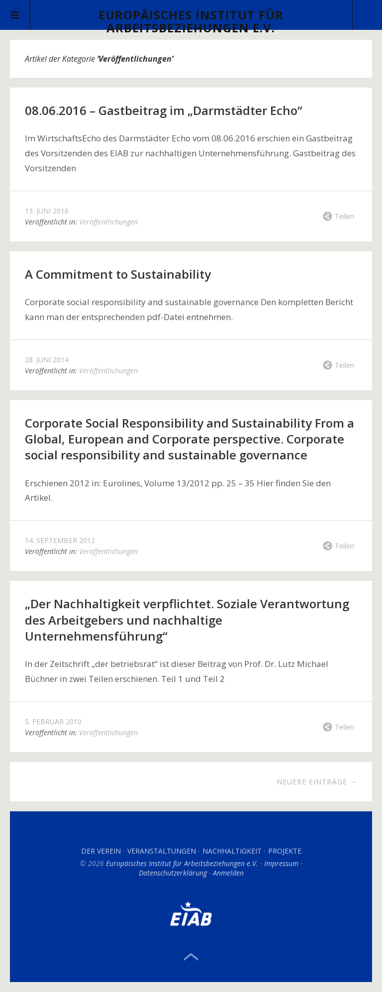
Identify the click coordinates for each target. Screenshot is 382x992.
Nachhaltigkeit (232, 851)
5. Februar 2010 (53, 721)
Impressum (281, 863)
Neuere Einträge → (317, 781)
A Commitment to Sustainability (118, 274)
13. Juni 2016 (47, 211)
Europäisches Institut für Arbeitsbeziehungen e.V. (191, 21)
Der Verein (101, 851)
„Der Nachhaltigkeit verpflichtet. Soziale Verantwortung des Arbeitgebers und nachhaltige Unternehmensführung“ (187, 619)
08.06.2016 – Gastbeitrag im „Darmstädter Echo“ (163, 110)
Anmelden (228, 873)
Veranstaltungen (161, 851)
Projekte (284, 851)
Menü (15, 15)
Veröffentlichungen (108, 221)
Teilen (344, 216)
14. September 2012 (60, 540)
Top (191, 957)
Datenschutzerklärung (173, 873)
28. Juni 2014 (47, 359)
